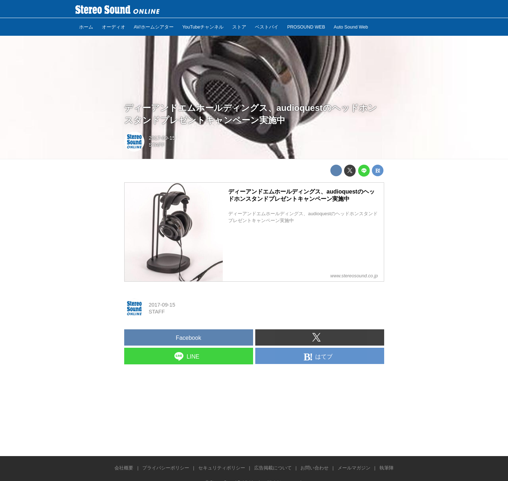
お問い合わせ (314, 468)
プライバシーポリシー (165, 468)
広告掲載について (273, 468)
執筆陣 (386, 468)
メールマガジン (354, 468)
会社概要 (123, 468)
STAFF (157, 145)
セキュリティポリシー (221, 468)
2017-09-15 (162, 138)
